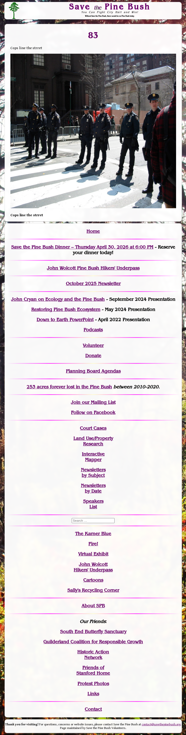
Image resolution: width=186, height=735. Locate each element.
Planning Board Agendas (93, 371)
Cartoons (93, 580)
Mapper (93, 459)
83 (93, 35)
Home (93, 231)
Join (75, 402)
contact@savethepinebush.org (161, 724)
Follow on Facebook (93, 412)
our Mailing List (98, 402)
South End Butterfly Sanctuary (93, 631)
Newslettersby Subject (93, 472)
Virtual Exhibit (93, 554)
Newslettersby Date (93, 488)
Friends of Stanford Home (93, 670)
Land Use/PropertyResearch (93, 441)
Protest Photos (93, 683)
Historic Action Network (93, 654)
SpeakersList (93, 504)
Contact (93, 709)
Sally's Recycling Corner (93, 590)
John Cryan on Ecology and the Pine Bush (58, 299)
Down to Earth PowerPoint (65, 319)
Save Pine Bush (110, 6)
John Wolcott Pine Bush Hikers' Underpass (93, 268)
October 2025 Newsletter (93, 283)
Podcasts (93, 330)
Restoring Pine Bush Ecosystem (65, 309)
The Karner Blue (93, 533)
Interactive (93, 454)
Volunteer (93, 345)
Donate (93, 355)
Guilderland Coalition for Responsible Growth (93, 642)
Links (93, 694)
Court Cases (93, 428)
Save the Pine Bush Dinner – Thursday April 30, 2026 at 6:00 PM (82, 247)
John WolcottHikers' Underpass (93, 567)
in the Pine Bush (84, 387)
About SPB (93, 606)
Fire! (93, 544)
